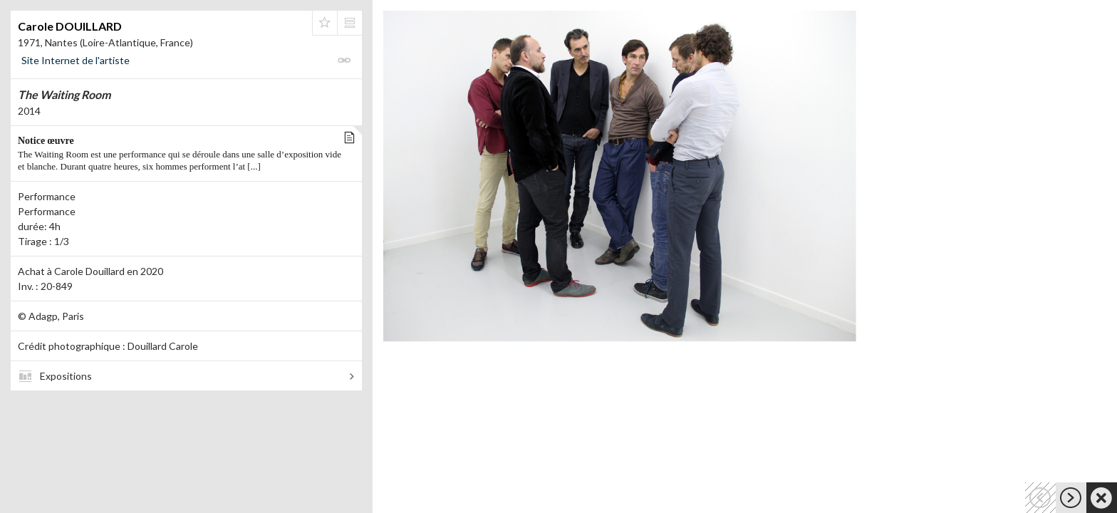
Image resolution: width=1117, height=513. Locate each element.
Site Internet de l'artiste (75, 60)
